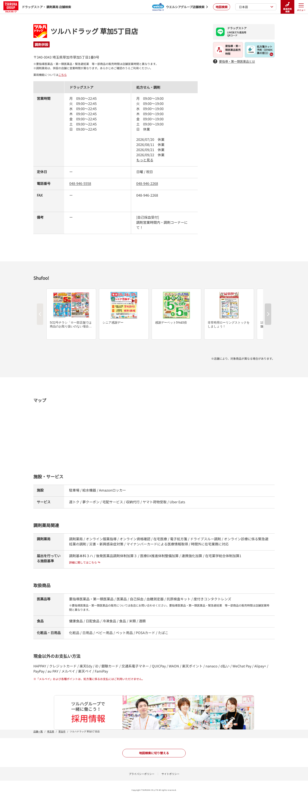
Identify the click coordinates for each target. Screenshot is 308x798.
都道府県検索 (287, 7)
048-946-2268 (147, 183)
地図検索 (222, 7)
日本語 (256, 7)
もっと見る (144, 159)
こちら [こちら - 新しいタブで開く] (62, 75)
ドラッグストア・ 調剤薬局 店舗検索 (37, 6)
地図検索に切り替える (154, 753)
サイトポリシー (170, 774)
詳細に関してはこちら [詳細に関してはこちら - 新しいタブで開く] (84, 562)
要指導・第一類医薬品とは (234, 61)
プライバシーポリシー (141, 774)
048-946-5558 (80, 183)
